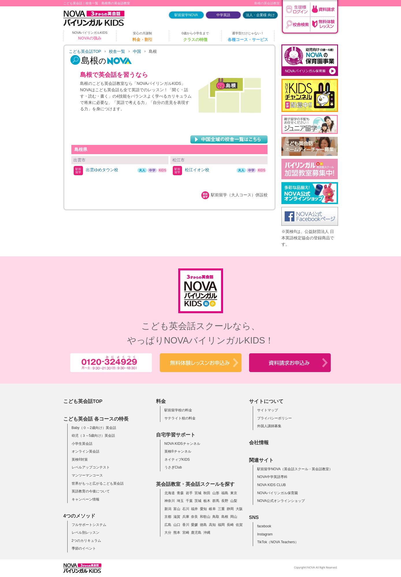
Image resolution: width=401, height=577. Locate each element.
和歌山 (205, 517)
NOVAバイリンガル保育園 (277, 493)
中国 (137, 51)
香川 (185, 525)
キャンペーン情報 (85, 499)
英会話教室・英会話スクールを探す (195, 484)
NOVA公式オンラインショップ (281, 501)
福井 (194, 509)
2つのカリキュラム (86, 541)
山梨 (233, 501)
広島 (167, 525)
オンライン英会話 (85, 451)
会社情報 (259, 442)
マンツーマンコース (87, 475)
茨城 (197, 501)
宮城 (197, 493)
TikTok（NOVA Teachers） (277, 542)
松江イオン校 (197, 169)
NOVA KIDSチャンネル (182, 444)
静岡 (230, 509)
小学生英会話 (82, 444)
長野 (224, 501)
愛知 (203, 509)
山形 (215, 493)
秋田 (206, 493)
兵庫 (185, 517)
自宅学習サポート (175, 434)
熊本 (176, 533)
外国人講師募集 (269, 426)
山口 (176, 525)
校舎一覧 (117, 51)
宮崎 (185, 533)
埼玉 (180, 501)
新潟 (167, 509)
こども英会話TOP (85, 51)
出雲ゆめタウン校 (102, 169)
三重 (221, 509)
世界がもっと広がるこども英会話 (98, 483)
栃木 (206, 501)
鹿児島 (196, 533)
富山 (176, 509)
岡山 (233, 517)
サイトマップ (267, 410)
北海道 (169, 493)
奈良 (194, 517)
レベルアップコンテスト (91, 467)
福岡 (221, 525)
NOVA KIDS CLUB (271, 485)
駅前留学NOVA (186, 15)
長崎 (230, 525)
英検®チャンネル (177, 451)
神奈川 (169, 501)
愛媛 (194, 525)
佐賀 (239, 525)
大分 (167, 533)
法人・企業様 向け (260, 15)
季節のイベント (84, 548)
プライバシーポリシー (274, 418)
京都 (167, 517)
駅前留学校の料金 (178, 410)
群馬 (215, 501)
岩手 (189, 493)
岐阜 (212, 509)
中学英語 (223, 15)
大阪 (239, 509)
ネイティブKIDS (177, 460)
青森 (180, 493)
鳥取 (215, 517)
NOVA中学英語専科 (272, 477)
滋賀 (176, 517)
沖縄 (206, 533)
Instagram (264, 534)
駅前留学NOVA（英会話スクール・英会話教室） (295, 469)
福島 (224, 493)
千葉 (189, 501)
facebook (264, 526)
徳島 (203, 525)
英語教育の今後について (91, 491)
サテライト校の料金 (180, 418)
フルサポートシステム (89, 525)
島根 (224, 517)
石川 (185, 509)
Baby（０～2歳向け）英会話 (94, 428)
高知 (212, 525)
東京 (233, 493)
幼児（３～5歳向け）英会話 (93, 436)
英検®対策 (80, 460)
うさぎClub (173, 467)
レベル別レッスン (85, 533)
